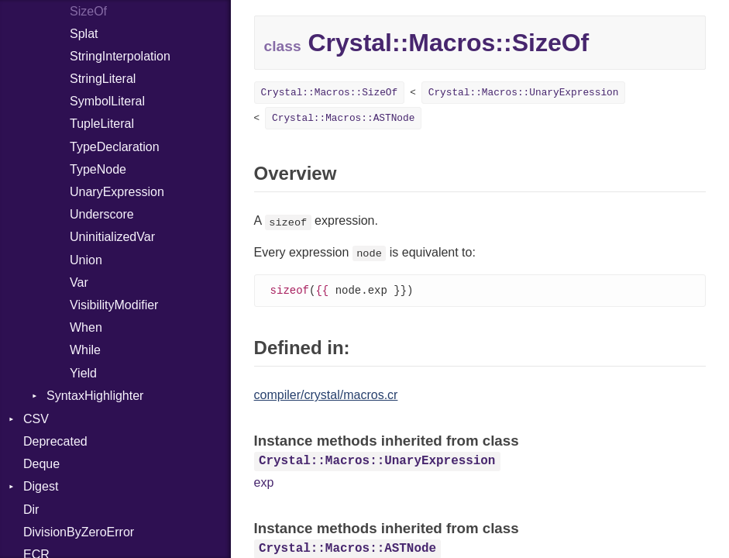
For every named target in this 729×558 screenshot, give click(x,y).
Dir (31, 509)
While (85, 349)
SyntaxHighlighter (94, 395)
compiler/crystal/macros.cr (326, 395)
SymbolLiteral (107, 101)
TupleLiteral (102, 123)
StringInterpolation (120, 56)
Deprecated (55, 441)
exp (264, 483)
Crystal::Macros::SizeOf (329, 92)
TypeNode (98, 169)
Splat (84, 33)
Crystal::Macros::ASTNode (343, 118)
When (86, 327)
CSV (36, 418)
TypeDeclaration (115, 146)
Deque (41, 463)
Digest (40, 486)
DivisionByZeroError (78, 532)
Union (86, 260)
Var (79, 282)
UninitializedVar (112, 236)
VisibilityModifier (114, 305)
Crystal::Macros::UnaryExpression (523, 92)
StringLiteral (103, 78)
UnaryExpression (117, 191)
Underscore (102, 214)
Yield (83, 373)
